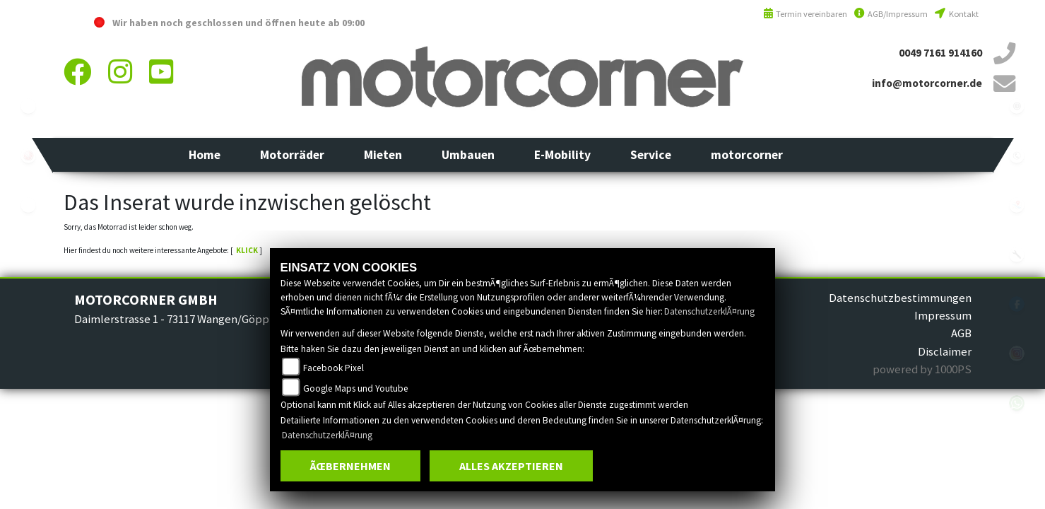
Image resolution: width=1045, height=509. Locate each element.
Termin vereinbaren (805, 13)
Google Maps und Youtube (355, 388)
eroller (28, 205)
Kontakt (956, 13)
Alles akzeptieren (511, 466)
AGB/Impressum (891, 13)
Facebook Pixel (333, 368)
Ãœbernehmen (350, 466)
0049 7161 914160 (940, 52)
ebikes (28, 106)
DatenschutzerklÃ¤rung (709, 311)
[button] (292, 155)
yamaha (28, 155)
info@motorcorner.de (927, 83)
